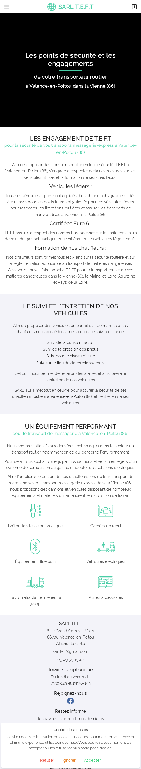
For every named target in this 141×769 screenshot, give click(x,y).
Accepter (92, 760)
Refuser (47, 760)
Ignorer (69, 760)
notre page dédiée (96, 748)
